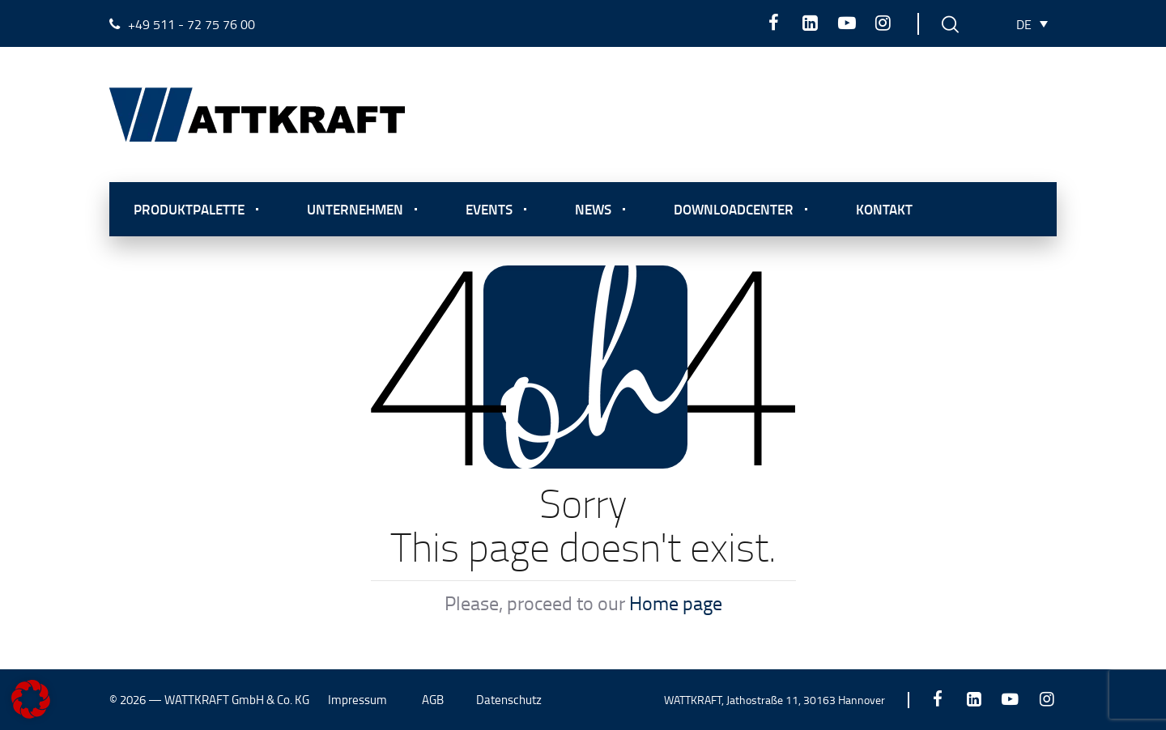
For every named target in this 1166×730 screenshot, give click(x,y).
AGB (433, 699)
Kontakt (884, 209)
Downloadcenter (734, 209)
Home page (675, 602)
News (593, 209)
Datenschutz (509, 699)
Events (489, 209)
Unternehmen (355, 209)
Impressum (357, 699)
